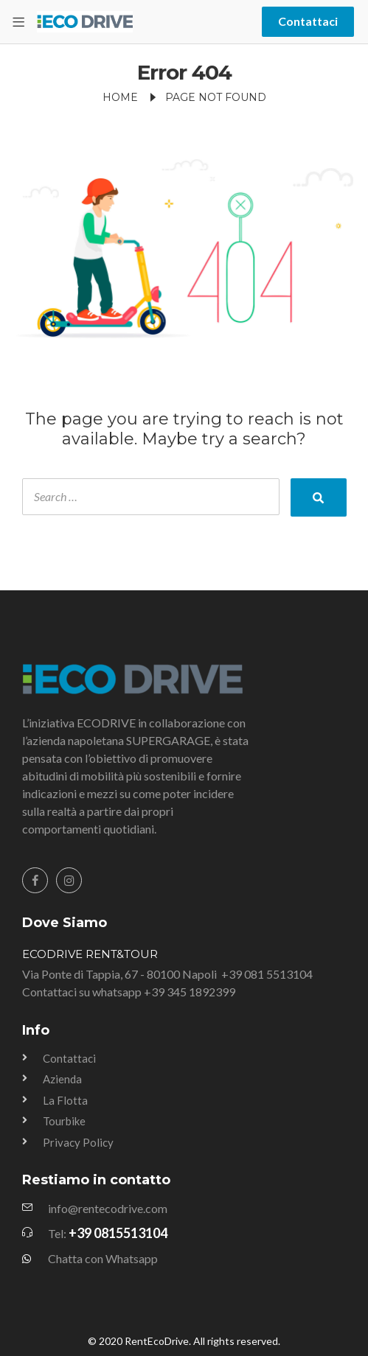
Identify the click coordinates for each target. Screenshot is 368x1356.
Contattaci (308, 21)
